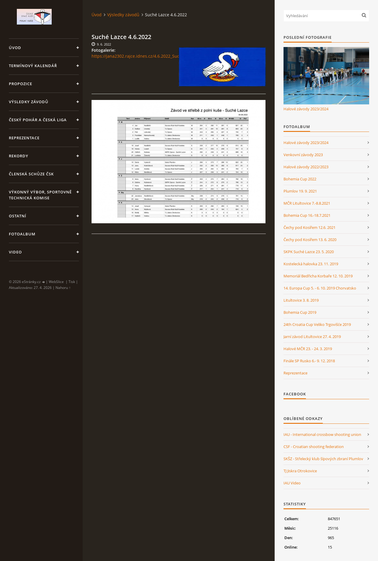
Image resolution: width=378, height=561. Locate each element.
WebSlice (56, 281)
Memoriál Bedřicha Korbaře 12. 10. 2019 (318, 276)
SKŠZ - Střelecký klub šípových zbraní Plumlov (323, 458)
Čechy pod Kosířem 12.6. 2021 (309, 227)
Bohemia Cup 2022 (300, 179)
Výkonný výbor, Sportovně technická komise (40, 195)
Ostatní (17, 216)
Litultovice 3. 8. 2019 (301, 300)
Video (15, 252)
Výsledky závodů (28, 101)
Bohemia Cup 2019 (300, 312)
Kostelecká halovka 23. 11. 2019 (311, 263)
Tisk (72, 281)
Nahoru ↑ (63, 287)
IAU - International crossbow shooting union (322, 434)
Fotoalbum (22, 234)
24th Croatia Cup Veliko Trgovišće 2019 (317, 324)
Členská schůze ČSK (31, 174)
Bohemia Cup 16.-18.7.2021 (307, 215)
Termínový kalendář (33, 65)
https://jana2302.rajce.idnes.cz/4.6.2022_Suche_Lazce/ (145, 56)
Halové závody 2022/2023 (306, 166)
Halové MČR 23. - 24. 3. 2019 (308, 348)
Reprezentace (24, 137)
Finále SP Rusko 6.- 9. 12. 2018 (309, 360)
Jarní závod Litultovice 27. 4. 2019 (312, 336)
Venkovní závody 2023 (303, 154)
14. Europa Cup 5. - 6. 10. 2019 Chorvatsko (320, 288)
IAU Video (292, 483)
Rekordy (18, 156)
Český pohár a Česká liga (38, 119)
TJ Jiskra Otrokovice (300, 470)
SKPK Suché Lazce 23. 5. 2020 (309, 251)
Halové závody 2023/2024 (306, 108)
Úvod (15, 47)
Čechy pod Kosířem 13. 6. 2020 (310, 239)
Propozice (20, 83)
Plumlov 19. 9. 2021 (300, 191)
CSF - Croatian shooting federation (314, 446)
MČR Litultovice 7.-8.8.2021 (307, 203)
